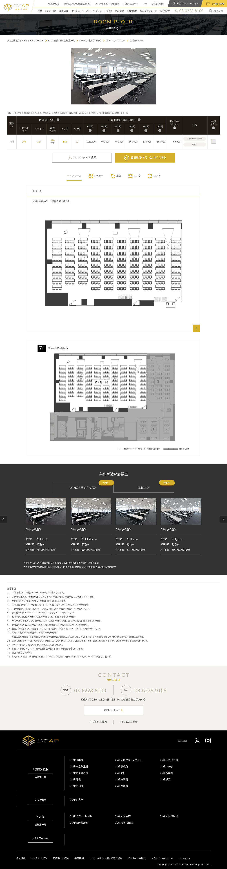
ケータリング (77, 10)
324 (39, 141)
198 (53, 140)
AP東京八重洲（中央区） (92, 486)
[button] (3, 519)
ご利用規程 (164, 10)
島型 (118, 175)
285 (24, 141)
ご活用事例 (132, 10)
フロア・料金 (50, 10)
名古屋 (41, 800)
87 (77, 141)
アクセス (108, 10)
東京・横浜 (41, 769)
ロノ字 (137, 175)
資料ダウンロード (148, 10)
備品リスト (64, 10)
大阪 (41, 816)
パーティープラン (93, 10)
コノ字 (156, 175)
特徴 (39, 10)
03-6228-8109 (90, 690)
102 (65, 141)
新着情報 (119, 10)
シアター (99, 175)
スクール (77, 175)
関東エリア (156, 486)
